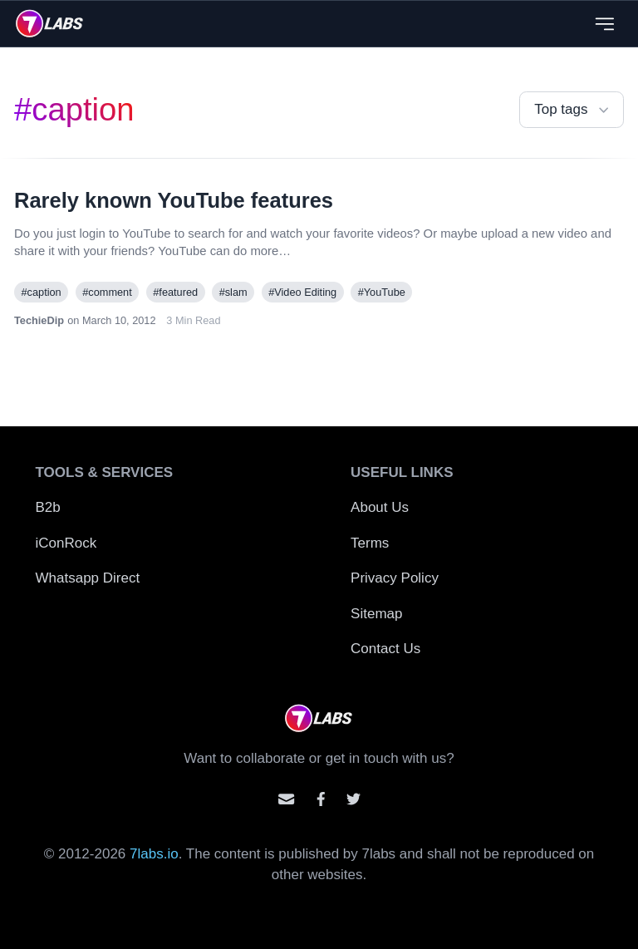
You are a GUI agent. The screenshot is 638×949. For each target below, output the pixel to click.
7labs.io (154, 854)
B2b (48, 507)
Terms (370, 543)
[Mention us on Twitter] (353, 799)
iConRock (66, 543)
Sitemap (376, 614)
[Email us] (286, 799)
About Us (380, 507)
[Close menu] (604, 23)
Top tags (573, 110)
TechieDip (39, 320)
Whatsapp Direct (88, 578)
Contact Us (385, 648)
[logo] (49, 23)
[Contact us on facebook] (321, 799)
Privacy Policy (395, 578)
